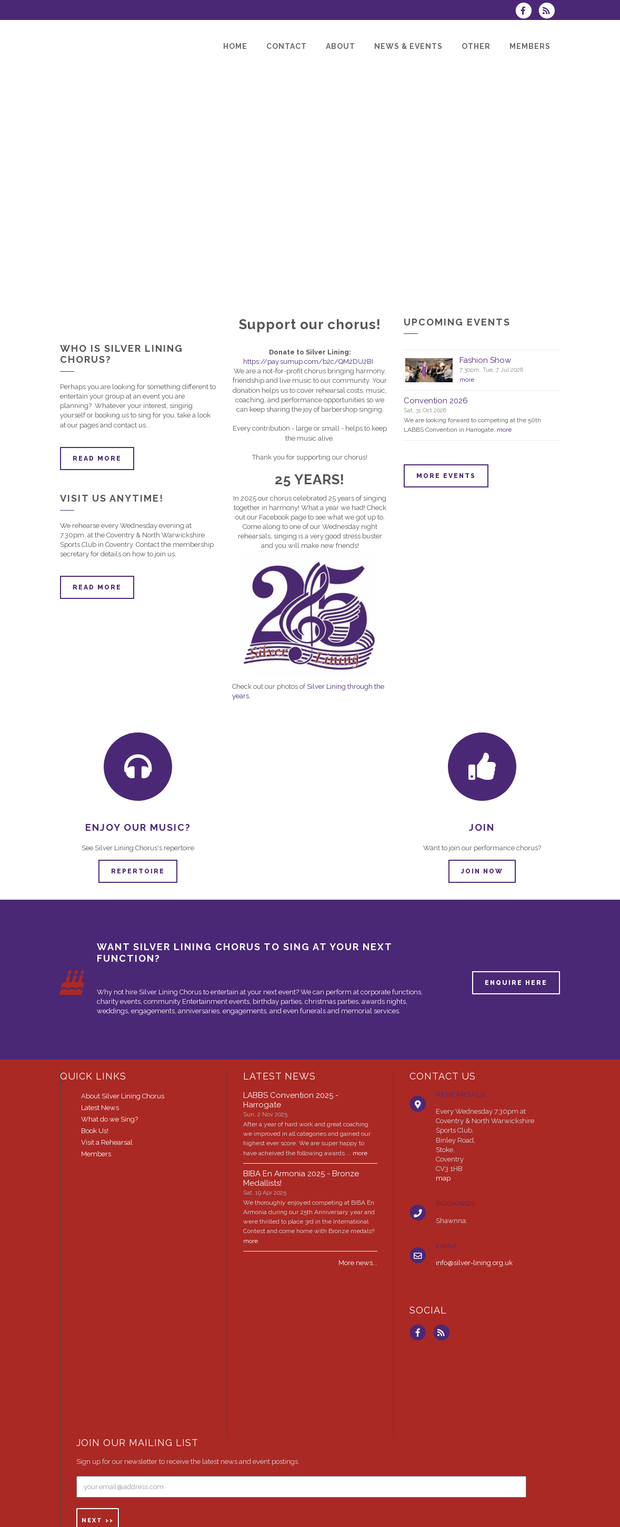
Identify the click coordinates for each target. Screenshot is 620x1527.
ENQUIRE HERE (516, 982)
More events (446, 476)
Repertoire (138, 871)
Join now (482, 871)
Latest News (100, 1108)
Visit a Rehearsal (107, 1142)
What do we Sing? (109, 1119)
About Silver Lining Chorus (122, 1096)
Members (96, 1154)
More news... (357, 1263)
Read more (97, 458)
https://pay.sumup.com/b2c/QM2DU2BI (308, 361)
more (466, 379)
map (443, 1178)
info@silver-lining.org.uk (474, 1263)
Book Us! (94, 1131)
